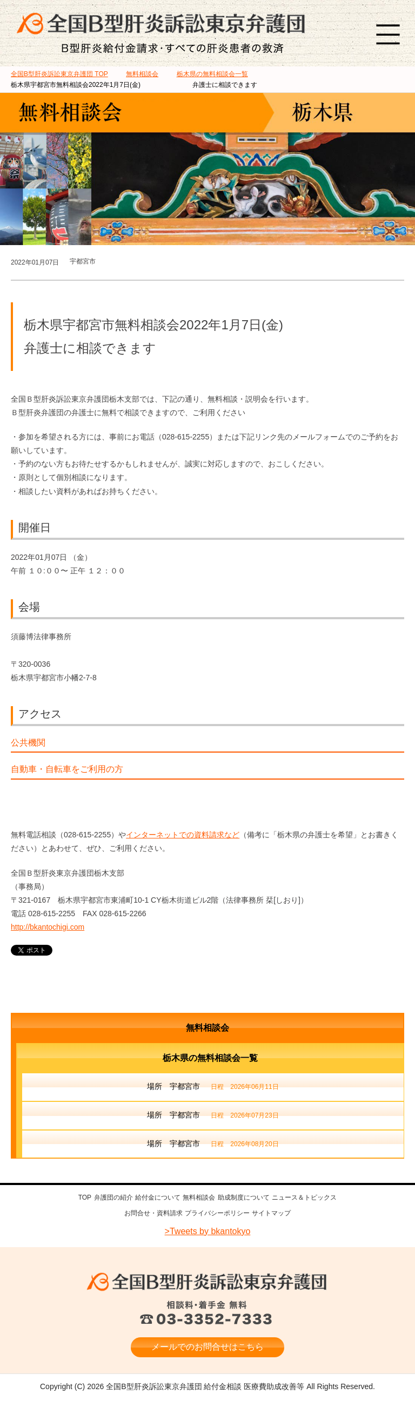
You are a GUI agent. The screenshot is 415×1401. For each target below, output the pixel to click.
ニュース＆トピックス (304, 1197)
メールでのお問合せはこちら (207, 1345)
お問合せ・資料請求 (153, 1212)
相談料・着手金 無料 (207, 1312)
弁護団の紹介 (113, 1197)
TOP (59, 74)
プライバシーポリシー (217, 1212)
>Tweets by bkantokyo (208, 1229)
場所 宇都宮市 (212, 1087)
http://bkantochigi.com (47, 927)
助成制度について (244, 1197)
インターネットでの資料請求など (182, 834)
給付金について (157, 1197)
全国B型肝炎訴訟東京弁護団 (207, 1280)
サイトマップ (271, 1212)
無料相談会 (207, 1027)
